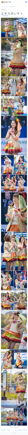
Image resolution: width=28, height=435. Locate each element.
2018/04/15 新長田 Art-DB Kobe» (21, 430)
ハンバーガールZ (5, 15)
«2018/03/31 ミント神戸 (5, 430)
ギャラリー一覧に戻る (14, 427)
